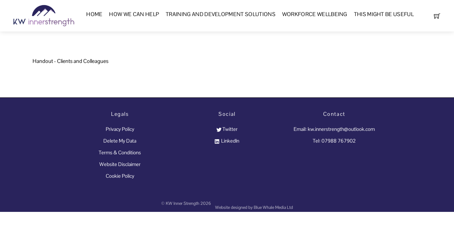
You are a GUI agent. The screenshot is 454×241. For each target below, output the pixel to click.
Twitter (227, 129)
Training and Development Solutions (220, 14)
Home (94, 14)
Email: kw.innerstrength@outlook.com (334, 129)
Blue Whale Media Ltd (273, 207)
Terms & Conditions (120, 152)
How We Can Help (134, 14)
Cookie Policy (120, 176)
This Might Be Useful (384, 14)
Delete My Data (119, 141)
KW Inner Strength (182, 203)
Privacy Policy (120, 129)
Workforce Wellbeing (314, 14)
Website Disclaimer (120, 164)
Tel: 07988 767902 (334, 141)
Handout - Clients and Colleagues (70, 61)
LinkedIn (227, 141)
